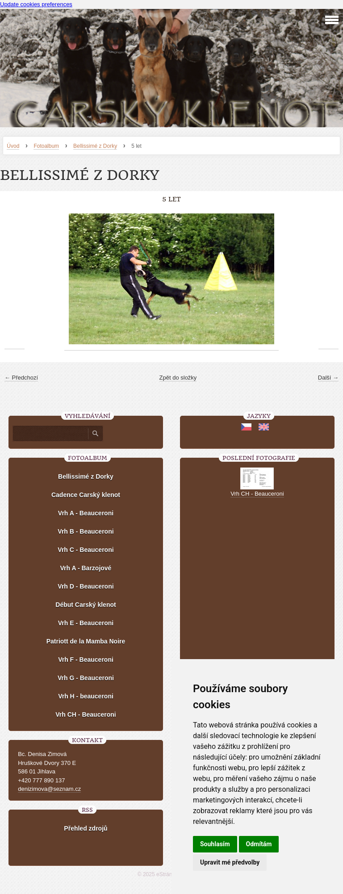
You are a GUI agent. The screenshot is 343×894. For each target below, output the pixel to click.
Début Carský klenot (85, 604)
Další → (328, 377)
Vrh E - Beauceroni (85, 623)
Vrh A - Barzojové (86, 568)
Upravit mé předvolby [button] (229, 862)
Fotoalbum (46, 146)
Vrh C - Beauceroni (85, 549)
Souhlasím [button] (215, 844)
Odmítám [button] (259, 844)
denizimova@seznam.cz (49, 788)
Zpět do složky (178, 377)
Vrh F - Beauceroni (85, 659)
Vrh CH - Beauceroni (85, 714)
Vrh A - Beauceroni (85, 513)
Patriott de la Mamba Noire (85, 641)
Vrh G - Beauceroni (86, 677)
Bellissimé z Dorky (95, 146)
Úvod (13, 146)
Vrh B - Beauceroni (85, 531)
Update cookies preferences (36, 4)
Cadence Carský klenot (85, 494)
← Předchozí (21, 377)
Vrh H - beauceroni (85, 696)
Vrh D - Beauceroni (85, 586)
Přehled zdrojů (85, 828)
